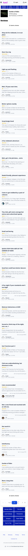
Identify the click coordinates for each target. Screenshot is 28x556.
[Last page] (25, 502)
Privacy (17, 534)
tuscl (5, 2)
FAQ (4, 534)
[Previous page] (5, 502)
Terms (23, 534)
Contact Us (14, 539)
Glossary (10, 534)
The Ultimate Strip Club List (17, 546)
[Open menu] (1, 2)
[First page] (3, 502)
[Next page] (22, 502)
